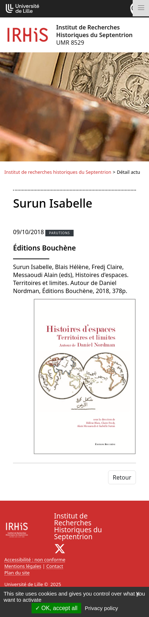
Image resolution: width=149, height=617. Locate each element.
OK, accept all (56, 608)
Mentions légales (22, 566)
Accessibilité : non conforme (34, 559)
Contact (54, 566)
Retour (122, 477)
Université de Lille (23, 584)
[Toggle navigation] (141, 8)
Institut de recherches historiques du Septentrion (57, 172)
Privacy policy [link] (101, 608)
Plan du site (17, 572)
